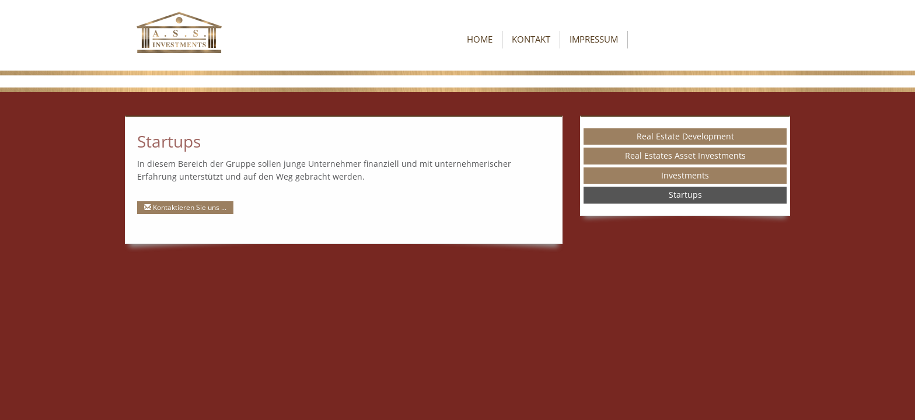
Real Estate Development (685, 136)
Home (480, 39)
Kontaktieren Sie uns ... (185, 207)
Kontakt (531, 39)
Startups (685, 194)
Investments (685, 175)
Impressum (594, 39)
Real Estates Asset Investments (685, 155)
